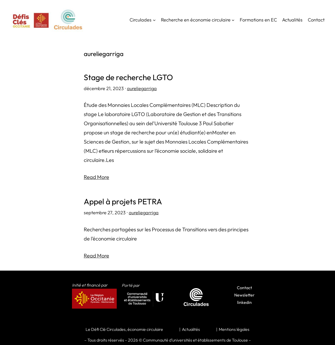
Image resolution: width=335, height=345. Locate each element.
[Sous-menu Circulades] (154, 20)
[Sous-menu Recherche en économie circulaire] (233, 20)
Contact (244, 287)
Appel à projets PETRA (123, 201)
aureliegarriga (142, 88)
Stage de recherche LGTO (128, 77)
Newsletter (244, 295)
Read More (96, 177)
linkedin (244, 302)
